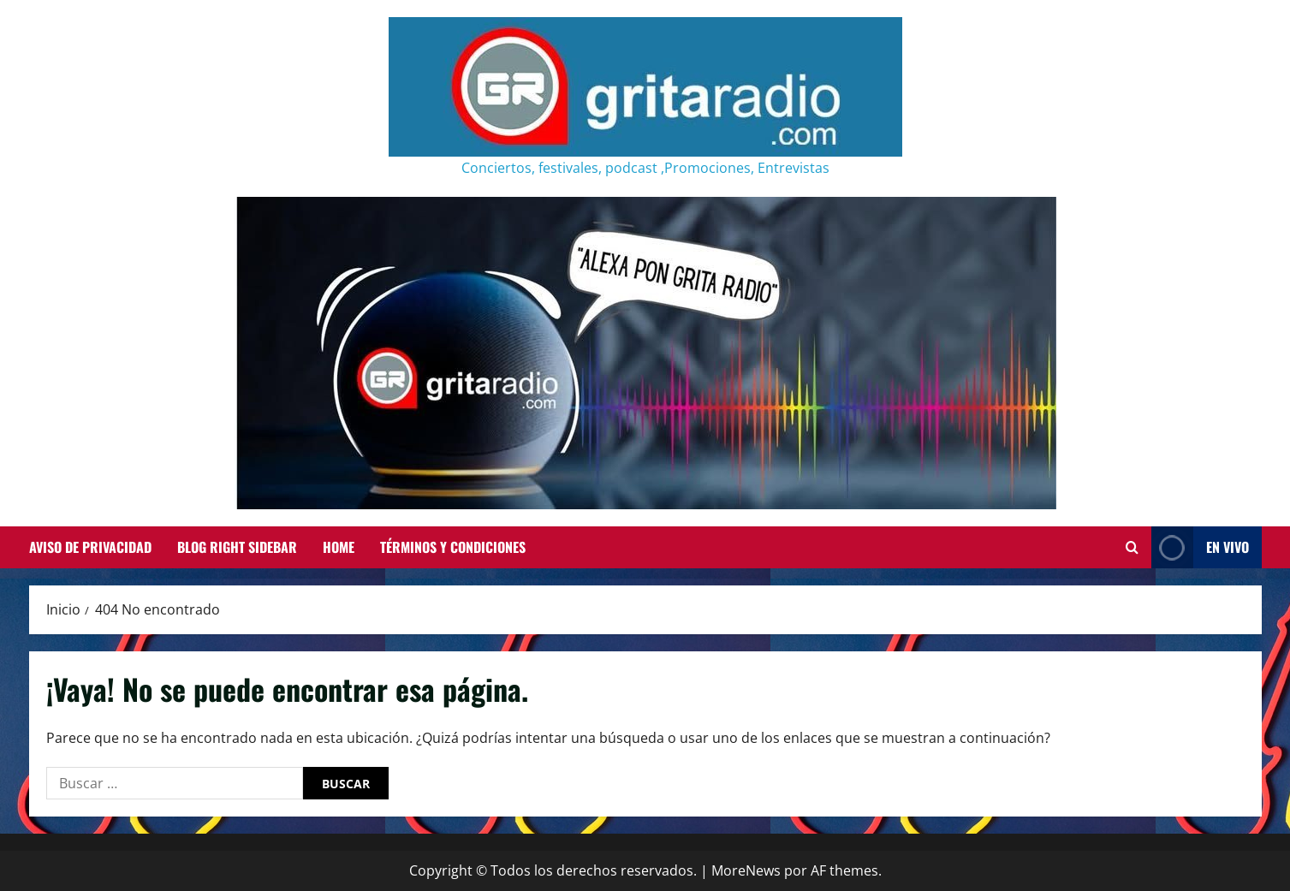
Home (338, 547)
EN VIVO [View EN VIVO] (1200, 547)
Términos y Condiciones (453, 547)
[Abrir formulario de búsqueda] (1132, 548)
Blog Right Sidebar (237, 547)
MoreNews (746, 870)
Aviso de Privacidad (90, 547)
